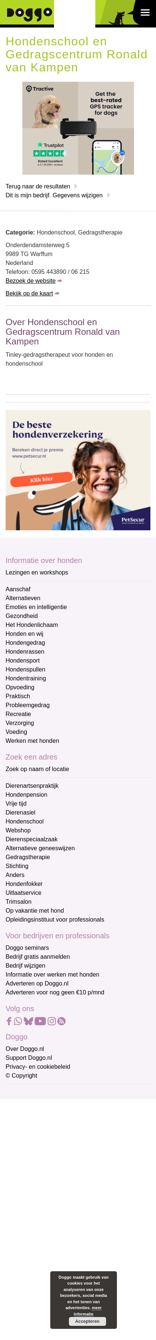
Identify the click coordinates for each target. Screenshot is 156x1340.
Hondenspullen (25, 669)
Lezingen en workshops (37, 572)
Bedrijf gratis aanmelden (38, 957)
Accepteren (87, 1321)
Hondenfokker (24, 884)
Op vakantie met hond (35, 910)
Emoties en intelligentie (36, 607)
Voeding (16, 732)
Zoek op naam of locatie (37, 769)
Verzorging (20, 723)
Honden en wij (24, 634)
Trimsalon (19, 902)
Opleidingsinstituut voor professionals (55, 919)
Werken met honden (32, 741)
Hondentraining (26, 678)
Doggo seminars (27, 948)
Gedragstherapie (28, 857)
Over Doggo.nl (25, 1049)
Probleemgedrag (28, 705)
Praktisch (18, 696)
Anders (15, 875)
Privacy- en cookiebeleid (38, 1067)
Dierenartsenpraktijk (32, 786)
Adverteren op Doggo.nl (37, 983)
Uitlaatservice (23, 893)
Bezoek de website (30, 281)
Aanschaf (18, 589)
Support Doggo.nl (29, 1058)
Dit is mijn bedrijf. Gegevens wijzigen (54, 195)
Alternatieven (23, 598)
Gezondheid (22, 616)
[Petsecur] (78, 469)
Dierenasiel (20, 812)
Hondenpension (26, 795)
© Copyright (21, 1075)
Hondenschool (25, 821)
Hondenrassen (25, 651)
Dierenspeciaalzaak (32, 839)
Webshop (18, 830)
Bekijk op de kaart (29, 293)
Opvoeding (20, 687)
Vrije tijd (16, 803)
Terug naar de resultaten (38, 186)
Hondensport (23, 660)
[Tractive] (78, 127)
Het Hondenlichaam (32, 625)
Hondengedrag (25, 643)
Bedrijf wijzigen (25, 965)
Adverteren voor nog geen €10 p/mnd (55, 992)
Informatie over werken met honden (52, 974)
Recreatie (18, 714)
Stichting (17, 866)
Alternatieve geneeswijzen (40, 848)
